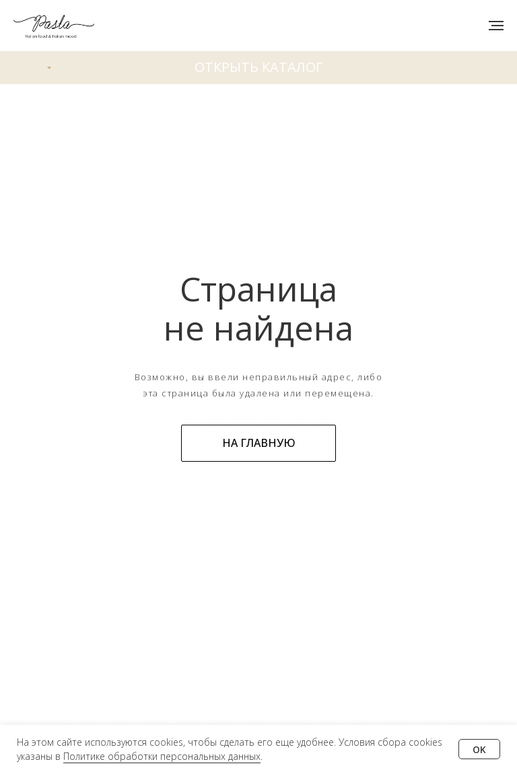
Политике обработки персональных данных (162, 756)
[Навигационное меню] (496, 25)
